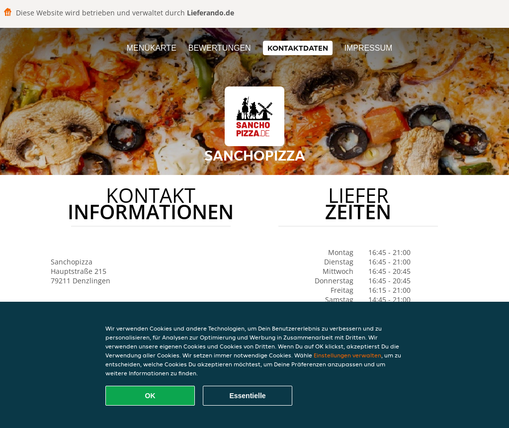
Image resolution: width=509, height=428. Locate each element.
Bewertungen (219, 48)
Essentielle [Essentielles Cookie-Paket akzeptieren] (247, 396)
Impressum (368, 48)
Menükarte (151, 48)
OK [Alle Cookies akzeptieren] (150, 396)
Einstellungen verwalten (347, 355)
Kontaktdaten (297, 48)
